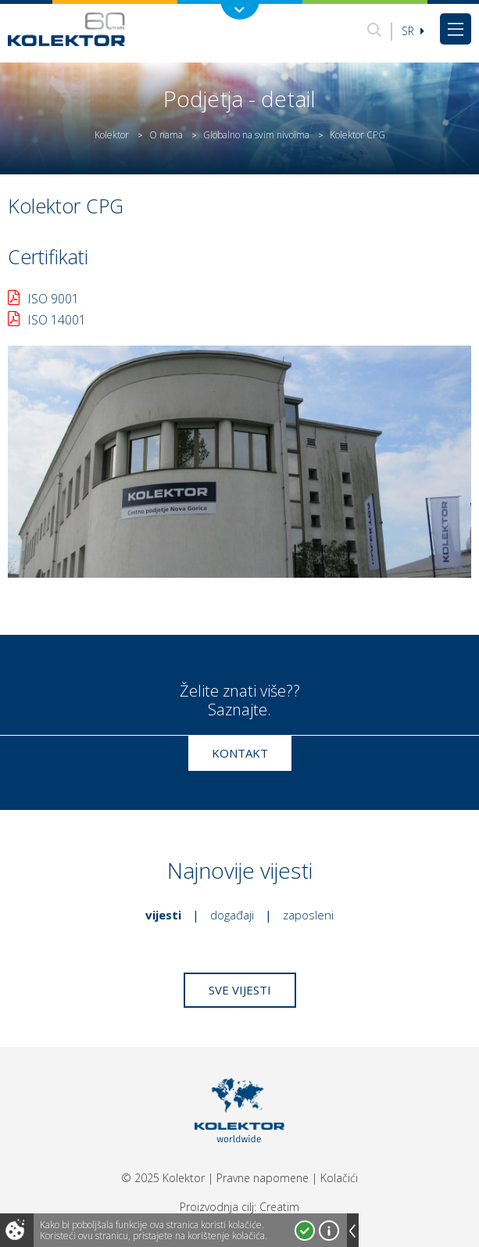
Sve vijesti (240, 990)
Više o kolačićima (329, 1230)
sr (413, 30)
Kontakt (240, 753)
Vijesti (163, 915)
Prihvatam (305, 1230)
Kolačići (339, 1177)
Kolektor (112, 135)
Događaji (232, 915)
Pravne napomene (262, 1177)
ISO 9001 (53, 298)
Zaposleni (308, 915)
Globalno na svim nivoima (256, 135)
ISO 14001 (56, 319)
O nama (166, 135)
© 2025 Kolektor (163, 1177)
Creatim (279, 1206)
